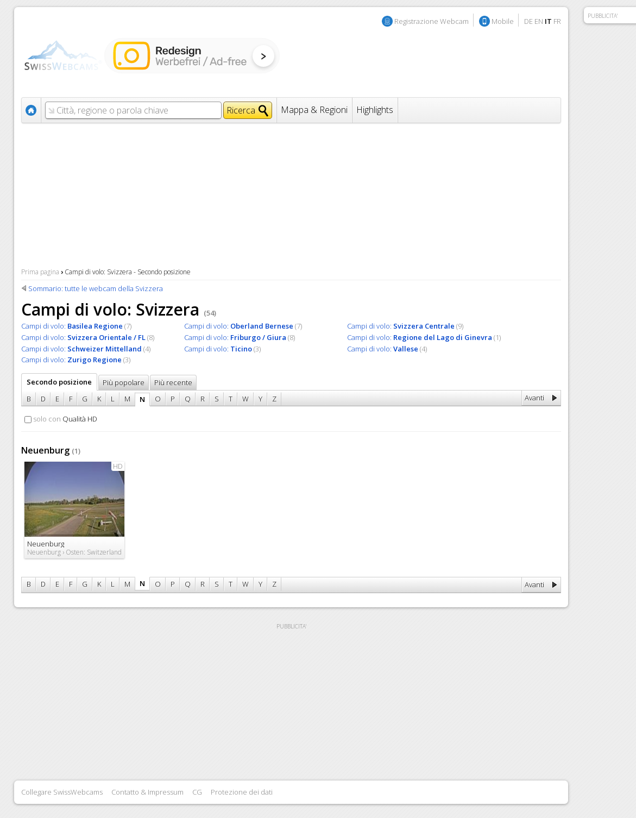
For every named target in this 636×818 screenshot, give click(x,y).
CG (197, 792)
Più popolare (123, 382)
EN (538, 21)
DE (528, 21)
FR (557, 21)
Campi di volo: (72, 326)
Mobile (503, 21)
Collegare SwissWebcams (62, 792)
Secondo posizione (59, 382)
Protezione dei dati (242, 792)
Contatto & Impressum (147, 792)
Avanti (534, 397)
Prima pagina (40, 271)
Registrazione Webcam (431, 21)
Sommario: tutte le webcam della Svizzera (95, 288)
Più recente (173, 382)
